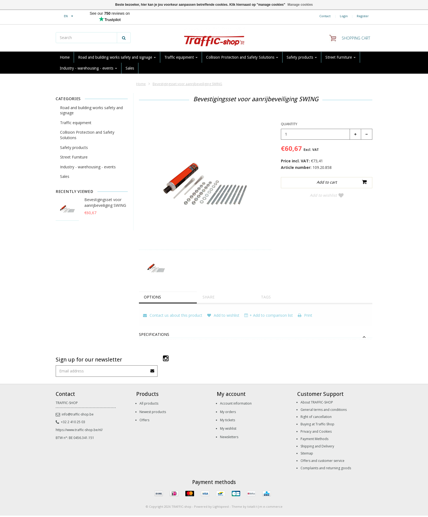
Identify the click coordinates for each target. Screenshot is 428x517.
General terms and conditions (324, 409)
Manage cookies (300, 5)
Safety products (302, 57)
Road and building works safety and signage (117, 57)
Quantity (289, 123)
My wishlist (228, 428)
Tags (266, 297)
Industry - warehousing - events (88, 68)
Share (209, 297)
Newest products (152, 412)
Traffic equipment (181, 57)
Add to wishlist (327, 195)
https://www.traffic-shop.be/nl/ (79, 430)
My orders (228, 412)
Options (153, 297)
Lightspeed (221, 506)
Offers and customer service (322, 460)
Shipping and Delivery (317, 446)
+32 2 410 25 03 (70, 422)
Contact (325, 16)
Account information (236, 403)
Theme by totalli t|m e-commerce (257, 506)
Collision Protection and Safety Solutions (242, 57)
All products (148, 403)
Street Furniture (340, 57)
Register (363, 16)
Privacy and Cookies (316, 431)
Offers (144, 420)
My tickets (227, 420)
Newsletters (229, 437)
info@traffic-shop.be (75, 414)
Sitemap (307, 453)
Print (305, 315)
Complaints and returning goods (326, 468)
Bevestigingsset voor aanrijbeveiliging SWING (187, 84)
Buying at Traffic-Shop (317, 424)
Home (65, 57)
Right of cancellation (316, 416)
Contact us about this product (172, 315)
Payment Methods (314, 439)
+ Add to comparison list (268, 315)
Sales (130, 68)
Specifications (154, 334)
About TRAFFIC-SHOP (317, 402)
